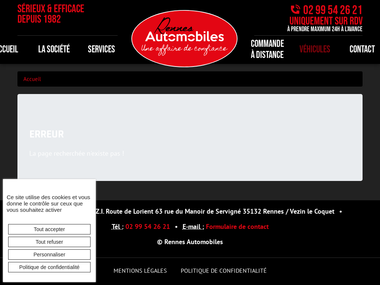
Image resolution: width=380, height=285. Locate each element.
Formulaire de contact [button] (237, 226)
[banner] (184, 37)
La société (54, 49)
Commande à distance (267, 49)
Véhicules (314, 49)
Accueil (32, 78)
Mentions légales (140, 270)
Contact (362, 49)
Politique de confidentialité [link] (49, 267)
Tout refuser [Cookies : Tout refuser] (49, 242)
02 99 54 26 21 (333, 10)
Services (101, 49)
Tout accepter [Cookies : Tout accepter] (49, 229)
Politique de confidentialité (224, 270)
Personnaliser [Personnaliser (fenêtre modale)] (49, 255)
